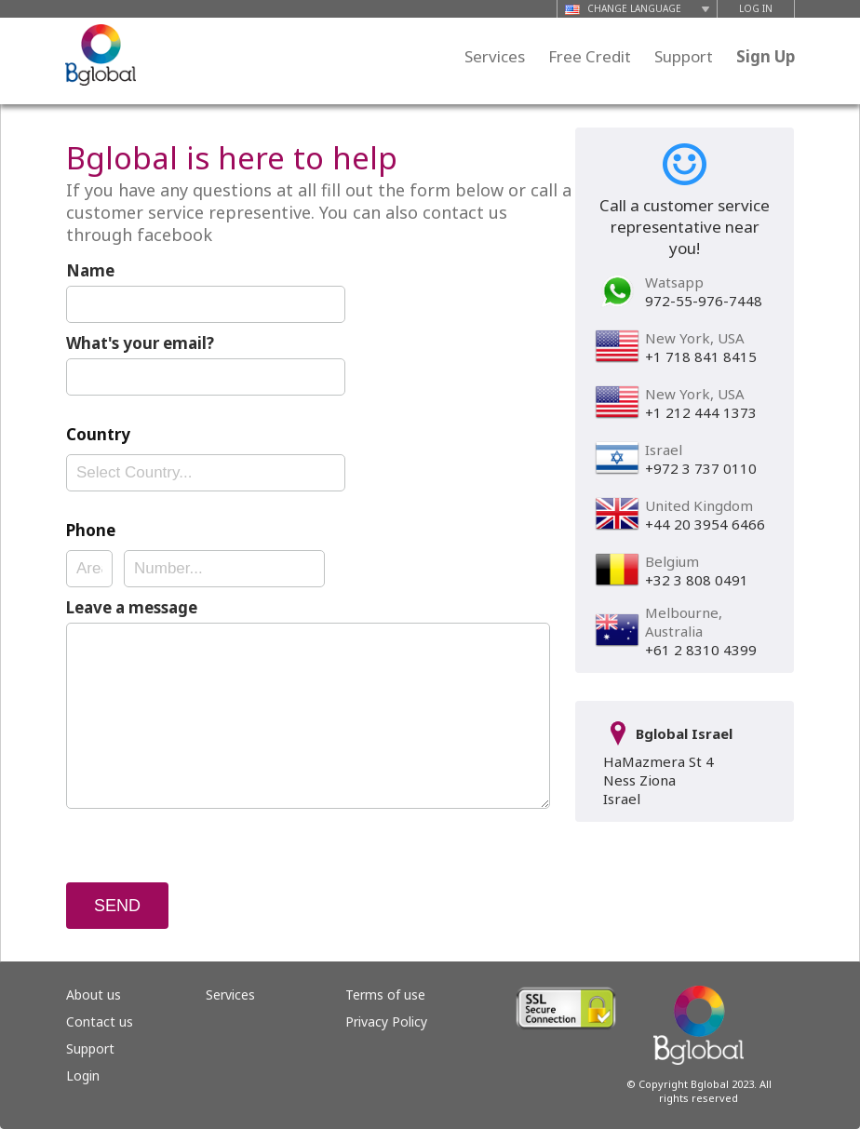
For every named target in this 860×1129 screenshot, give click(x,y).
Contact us (99, 1021)
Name (90, 270)
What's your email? (140, 343)
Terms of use (385, 994)
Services (494, 56)
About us (93, 994)
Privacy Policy (386, 1021)
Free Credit (589, 56)
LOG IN (756, 8)
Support (683, 56)
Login (83, 1075)
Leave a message (131, 607)
